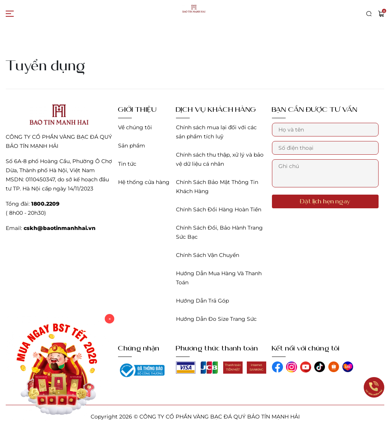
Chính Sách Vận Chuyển (207, 255)
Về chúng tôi (135, 127)
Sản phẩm (131, 145)
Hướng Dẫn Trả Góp (202, 300)
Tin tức (127, 163)
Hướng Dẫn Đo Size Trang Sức (216, 318)
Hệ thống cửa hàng (143, 182)
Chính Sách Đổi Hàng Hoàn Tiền (218, 209)
